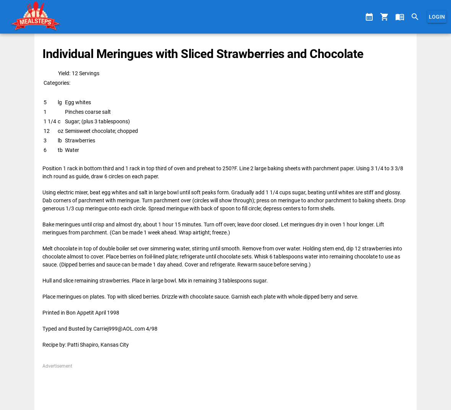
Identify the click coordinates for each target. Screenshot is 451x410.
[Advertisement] (225, 387)
